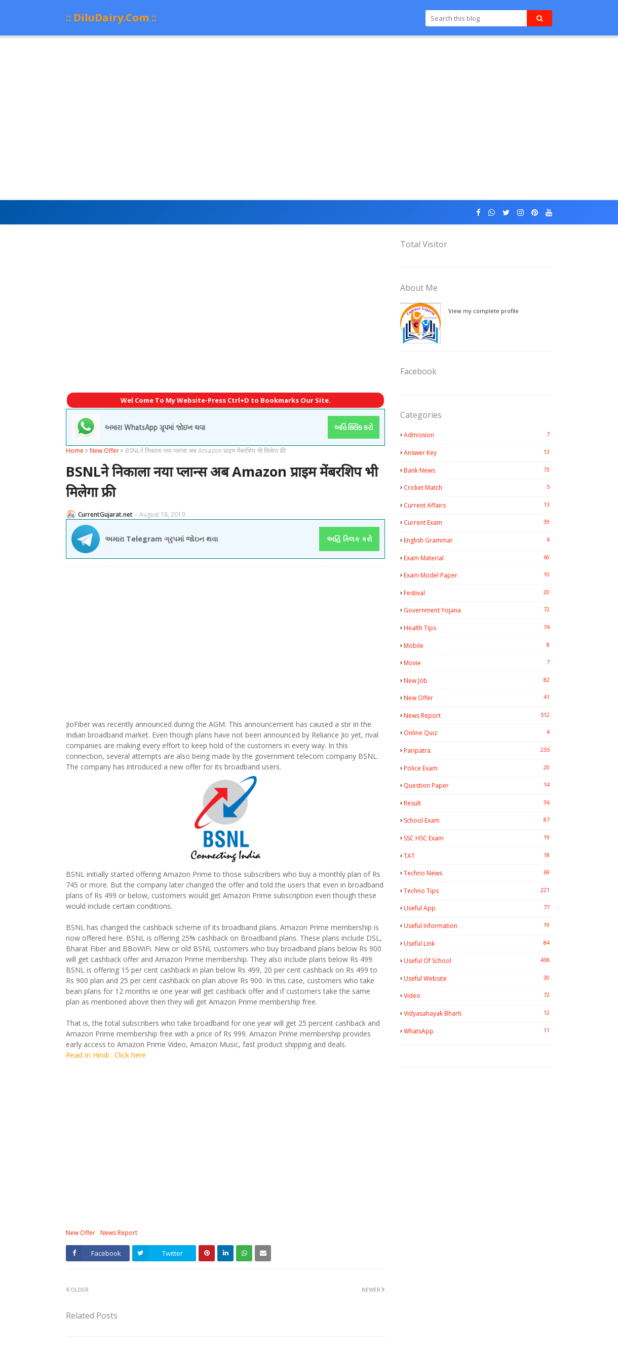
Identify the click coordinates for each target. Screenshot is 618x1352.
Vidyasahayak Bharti (478, 1013)
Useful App (478, 907)
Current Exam (478, 522)
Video (478, 995)
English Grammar (478, 540)
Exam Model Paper (478, 575)
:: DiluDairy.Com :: (111, 17)
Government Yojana (478, 609)
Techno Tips (478, 890)
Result (478, 802)
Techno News (478, 872)
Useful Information (478, 925)
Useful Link (478, 943)
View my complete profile (483, 311)
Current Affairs (478, 505)
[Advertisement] (309, 119)
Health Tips (478, 627)
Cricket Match (478, 487)
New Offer (104, 450)
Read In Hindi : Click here (106, 1055)
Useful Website (478, 978)
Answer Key (478, 452)
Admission (478, 434)
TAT (478, 855)
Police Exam (478, 767)
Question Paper (478, 785)
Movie (478, 662)
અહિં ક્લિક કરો (349, 539)
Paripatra (478, 750)
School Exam (478, 820)
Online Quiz (478, 732)
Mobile (478, 645)
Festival (478, 592)
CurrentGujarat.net (105, 514)
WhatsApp (478, 1030)
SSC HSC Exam (478, 837)
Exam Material (478, 557)
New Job (478, 680)
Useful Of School (478, 960)
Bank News (478, 470)
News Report (118, 1232)
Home (75, 450)
